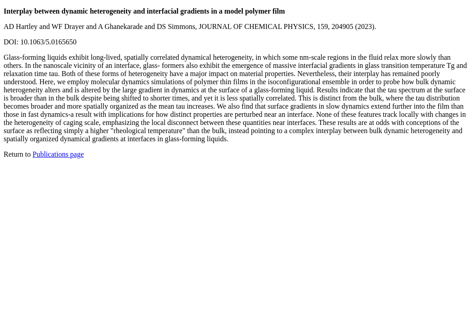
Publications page (58, 154)
